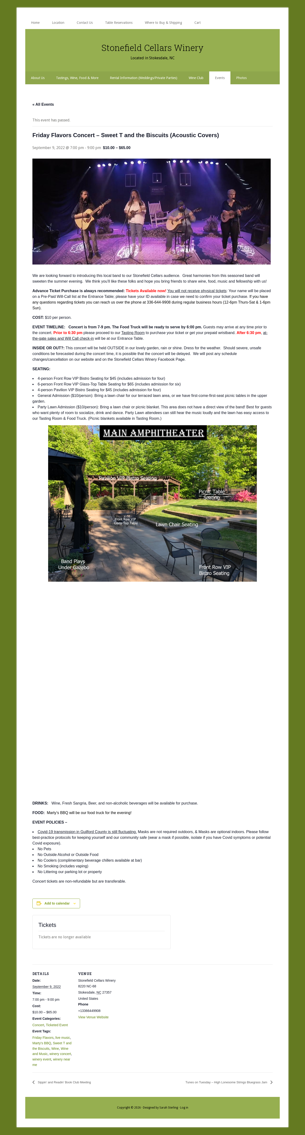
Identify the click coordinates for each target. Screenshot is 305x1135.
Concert (38, 1025)
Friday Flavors (43, 1038)
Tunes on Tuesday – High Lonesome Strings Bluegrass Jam (217, 1082)
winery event (41, 1059)
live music (62, 1038)
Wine (55, 1048)
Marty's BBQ (41, 1043)
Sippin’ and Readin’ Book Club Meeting (70, 1082)
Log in (184, 1107)
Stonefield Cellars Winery (152, 46)
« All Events (43, 104)
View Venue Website (93, 1017)
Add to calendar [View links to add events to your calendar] (57, 903)
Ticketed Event (57, 1025)
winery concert (60, 1054)
